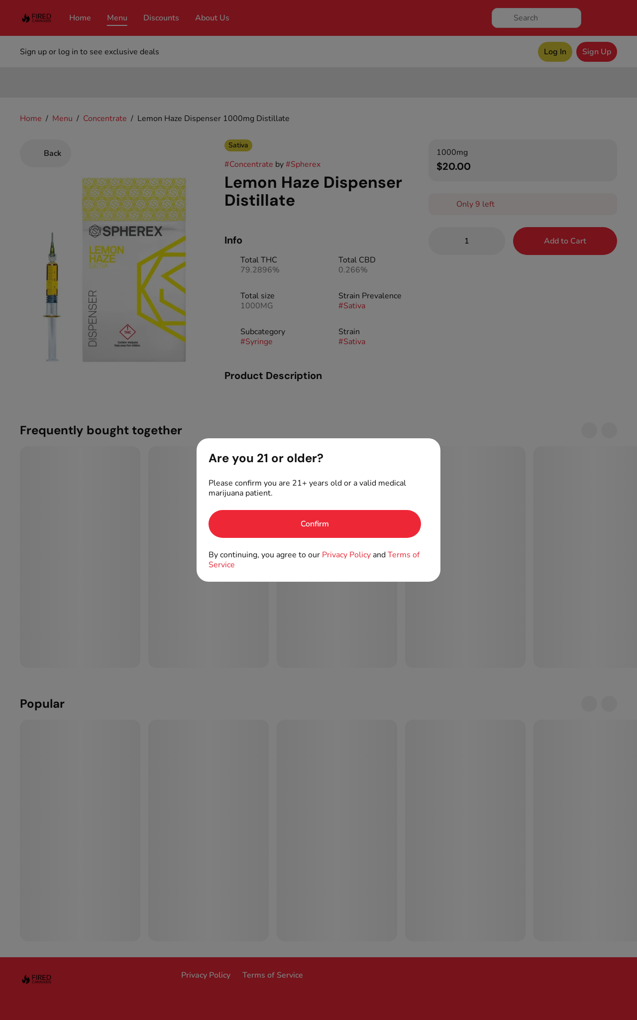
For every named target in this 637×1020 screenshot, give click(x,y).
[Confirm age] (315, 524)
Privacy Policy (346, 554)
